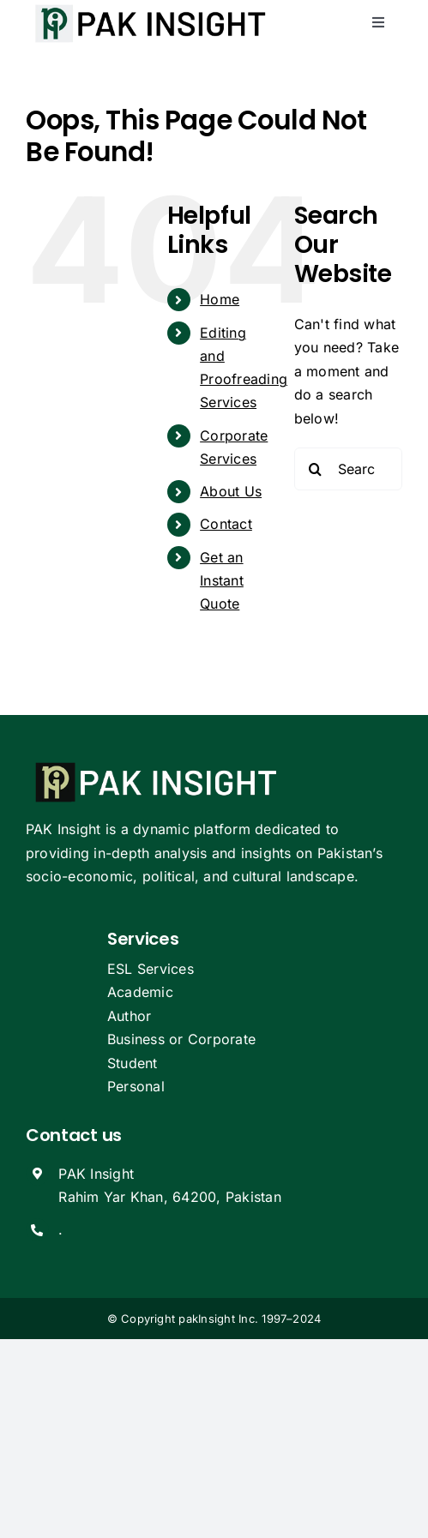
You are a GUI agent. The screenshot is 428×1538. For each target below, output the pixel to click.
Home (219, 299)
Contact (226, 523)
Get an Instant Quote (222, 580)
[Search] (315, 469)
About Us (231, 491)
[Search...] (348, 469)
